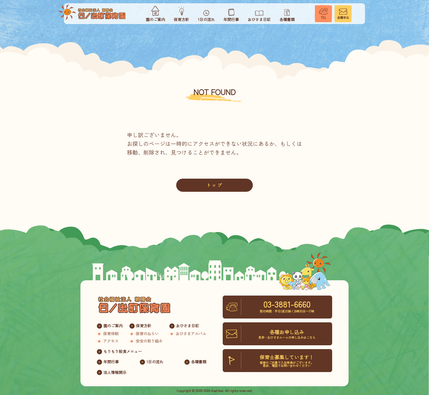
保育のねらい (147, 333)
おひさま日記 (187, 325)
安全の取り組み (149, 341)
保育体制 (110, 333)
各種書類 (198, 361)
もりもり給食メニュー (122, 351)
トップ (214, 185)
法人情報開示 (114, 372)
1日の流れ (154, 361)
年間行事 (111, 361)
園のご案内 (113, 325)
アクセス (110, 341)
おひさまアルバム (191, 333)
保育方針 (143, 325)
